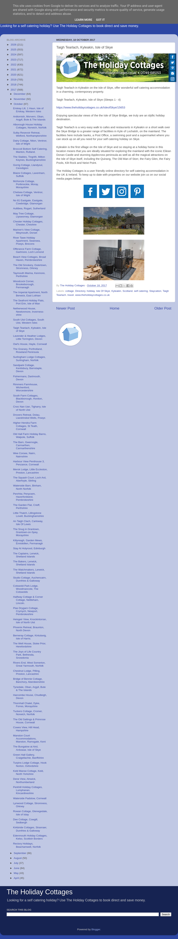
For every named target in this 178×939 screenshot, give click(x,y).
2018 (14, 84)
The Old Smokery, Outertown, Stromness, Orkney (30, 267)
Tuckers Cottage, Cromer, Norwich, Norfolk (27, 713)
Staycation (155, 291)
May (16, 873)
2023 (14, 59)
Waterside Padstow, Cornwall (29, 798)
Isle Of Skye (103, 291)
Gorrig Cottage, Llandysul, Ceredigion (28, 166)
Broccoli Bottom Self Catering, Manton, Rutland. (30, 150)
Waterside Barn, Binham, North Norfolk (27, 487)
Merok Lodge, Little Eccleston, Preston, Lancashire (30, 471)
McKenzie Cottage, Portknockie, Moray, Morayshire (25, 184)
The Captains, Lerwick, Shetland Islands (26, 555)
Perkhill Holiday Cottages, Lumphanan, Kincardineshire (28, 790)
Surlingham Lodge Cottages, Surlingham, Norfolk (29, 358)
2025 (14, 49)
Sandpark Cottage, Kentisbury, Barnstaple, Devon (27, 368)
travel (71, 295)
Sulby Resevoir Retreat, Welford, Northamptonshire (30, 134)
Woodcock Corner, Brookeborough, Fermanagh (23, 284)
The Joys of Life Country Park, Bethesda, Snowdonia (27, 654)
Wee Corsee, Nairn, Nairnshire (24, 455)
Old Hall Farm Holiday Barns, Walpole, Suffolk (29, 435)
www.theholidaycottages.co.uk (92, 295)
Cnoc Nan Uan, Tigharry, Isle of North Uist (29, 408)
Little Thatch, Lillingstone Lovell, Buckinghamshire (28, 514)
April (17, 878)
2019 (14, 79)
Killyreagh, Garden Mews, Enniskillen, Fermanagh (28, 542)
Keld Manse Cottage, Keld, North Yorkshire (28, 772)
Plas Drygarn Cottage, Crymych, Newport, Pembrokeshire (25, 611)
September (20, 853)
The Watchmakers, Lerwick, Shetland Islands (29, 571)
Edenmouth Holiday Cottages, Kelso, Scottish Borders (30, 837)
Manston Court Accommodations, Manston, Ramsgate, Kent (29, 738)
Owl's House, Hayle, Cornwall (30, 344)
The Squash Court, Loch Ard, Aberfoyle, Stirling (29, 479)
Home (114, 308)
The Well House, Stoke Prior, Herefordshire (29, 645)
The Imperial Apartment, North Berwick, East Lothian (30, 294)
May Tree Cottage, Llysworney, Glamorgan (28, 215)
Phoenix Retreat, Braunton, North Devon (28, 629)
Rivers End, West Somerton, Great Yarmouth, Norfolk (29, 664)
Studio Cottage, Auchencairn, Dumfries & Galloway (29, 579)
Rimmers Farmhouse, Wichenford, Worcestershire (25, 387)
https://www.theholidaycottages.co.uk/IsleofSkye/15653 (90, 107)
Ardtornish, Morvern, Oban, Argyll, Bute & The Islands (29, 118)
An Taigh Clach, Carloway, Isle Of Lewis (28, 523)
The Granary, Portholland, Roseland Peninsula (27, 350)
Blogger (95, 929)
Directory (80, 291)
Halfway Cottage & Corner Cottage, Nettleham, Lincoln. (28, 599)
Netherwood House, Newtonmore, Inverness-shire (28, 311)
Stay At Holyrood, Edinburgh (29, 548)
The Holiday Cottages (40, 892)
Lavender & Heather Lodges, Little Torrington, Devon (29, 337)
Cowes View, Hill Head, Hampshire (26, 729)
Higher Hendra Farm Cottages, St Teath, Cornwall (25, 425)
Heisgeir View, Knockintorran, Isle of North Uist (30, 621)
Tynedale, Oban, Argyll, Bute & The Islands (29, 689)
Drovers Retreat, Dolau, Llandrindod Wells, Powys (29, 416)
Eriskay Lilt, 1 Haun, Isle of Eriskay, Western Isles (28, 110)
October (19, 104)
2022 (14, 64)
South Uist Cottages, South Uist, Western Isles (28, 321)
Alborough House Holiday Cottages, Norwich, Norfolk (30, 126)
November (20, 99)
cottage (69, 291)
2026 (14, 44)
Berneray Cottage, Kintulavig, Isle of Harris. (30, 637)
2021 (14, 69)
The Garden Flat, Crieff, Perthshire (26, 506)
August (18, 858)
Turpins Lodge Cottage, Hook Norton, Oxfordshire (30, 764)
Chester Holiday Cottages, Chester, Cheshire (28, 223)
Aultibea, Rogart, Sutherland (29, 208)
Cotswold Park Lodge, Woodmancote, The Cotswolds (25, 588)
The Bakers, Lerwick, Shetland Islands (25, 563)
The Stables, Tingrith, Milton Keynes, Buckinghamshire (29, 158)
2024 (14, 54)
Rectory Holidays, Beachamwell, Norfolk (27, 845)
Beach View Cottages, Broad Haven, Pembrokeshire (29, 258)
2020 (14, 74)
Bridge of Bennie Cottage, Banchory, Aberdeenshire (29, 680)
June (17, 868)
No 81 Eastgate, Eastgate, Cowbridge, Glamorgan (28, 202)
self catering (141, 291)
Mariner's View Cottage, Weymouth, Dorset (26, 231)
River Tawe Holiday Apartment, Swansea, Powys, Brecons (27, 240)
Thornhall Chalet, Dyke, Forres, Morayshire (26, 705)
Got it (100, 19)
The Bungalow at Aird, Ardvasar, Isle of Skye (27, 748)
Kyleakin (116, 291)
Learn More (83, 19)
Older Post (162, 308)
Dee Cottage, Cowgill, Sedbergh (25, 821)
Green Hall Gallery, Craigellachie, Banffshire (28, 756)
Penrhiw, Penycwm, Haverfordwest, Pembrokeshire (24, 496)
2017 (14, 89)
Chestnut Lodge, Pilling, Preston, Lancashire (26, 672)
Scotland (128, 291)
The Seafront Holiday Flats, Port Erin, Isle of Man (28, 302)
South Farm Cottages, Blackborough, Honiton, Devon (28, 398)
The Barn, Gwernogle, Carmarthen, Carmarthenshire (25, 445)
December (20, 93)
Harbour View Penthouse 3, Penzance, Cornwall (29, 463)
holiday (91, 291)
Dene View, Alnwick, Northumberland (24, 780)
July (16, 863)
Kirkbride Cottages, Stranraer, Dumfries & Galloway (30, 829)
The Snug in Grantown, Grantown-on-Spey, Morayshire (26, 532)
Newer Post (65, 308)
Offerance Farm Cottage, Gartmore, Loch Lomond (28, 250)
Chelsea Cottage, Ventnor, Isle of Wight (28, 194)
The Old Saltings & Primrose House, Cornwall (29, 721)
